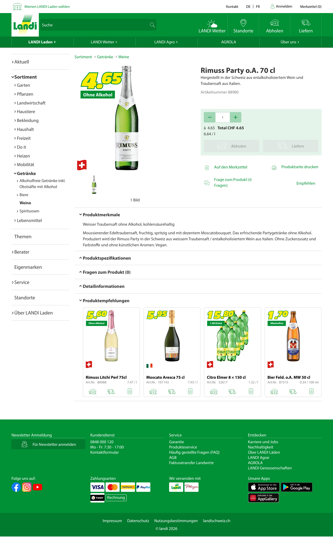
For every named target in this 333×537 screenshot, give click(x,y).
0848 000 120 (102, 442)
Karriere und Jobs (263, 442)
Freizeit (24, 138)
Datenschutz (138, 520)
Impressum (112, 520)
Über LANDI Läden (264, 452)
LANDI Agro (164, 42)
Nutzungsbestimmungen (176, 520)
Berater (21, 252)
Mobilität (25, 164)
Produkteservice (183, 447)
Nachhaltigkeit (260, 447)
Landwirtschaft (31, 103)
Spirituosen (29, 211)
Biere (24, 194)
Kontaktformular (104, 452)
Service (21, 282)
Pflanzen (25, 94)
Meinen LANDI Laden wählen (47, 6)
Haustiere (26, 111)
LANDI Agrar (258, 457)
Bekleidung (28, 120)
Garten (23, 85)
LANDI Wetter (102, 42)
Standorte (24, 297)
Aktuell (21, 62)
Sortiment (25, 77)
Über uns (288, 42)
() (311, 6)
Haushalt (25, 129)
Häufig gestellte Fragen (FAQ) (194, 452)
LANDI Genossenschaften (270, 468)
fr (258, 6)
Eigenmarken (28, 267)
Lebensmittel (29, 220)
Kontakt (232, 6)
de (248, 6)
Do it (21, 147)
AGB (173, 457)
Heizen (23, 156)
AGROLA (228, 42)
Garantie (176, 442)
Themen (23, 236)
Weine (25, 203)
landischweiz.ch (216, 520)
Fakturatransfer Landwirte (191, 462)
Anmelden (284, 6)
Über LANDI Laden (33, 313)
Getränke (26, 173)
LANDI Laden (40, 42)
